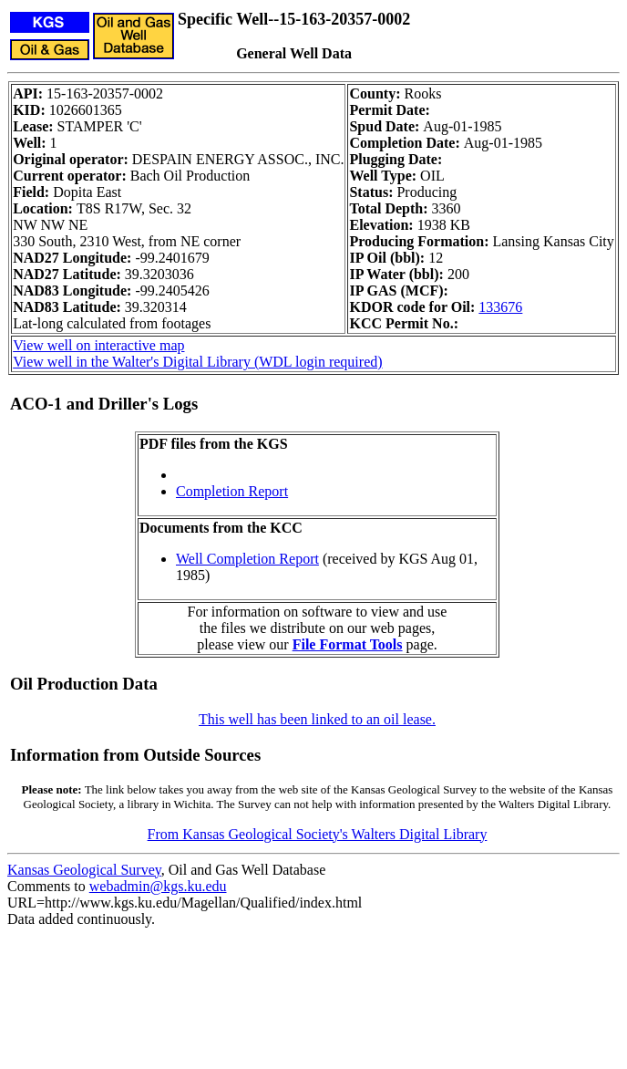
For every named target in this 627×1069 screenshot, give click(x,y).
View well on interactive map (98, 345)
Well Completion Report (247, 558)
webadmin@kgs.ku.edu (158, 886)
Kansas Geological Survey (84, 869)
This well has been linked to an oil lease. (317, 719)
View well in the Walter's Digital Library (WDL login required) (197, 361)
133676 (500, 307)
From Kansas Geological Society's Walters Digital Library (318, 834)
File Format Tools (348, 644)
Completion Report (232, 491)
